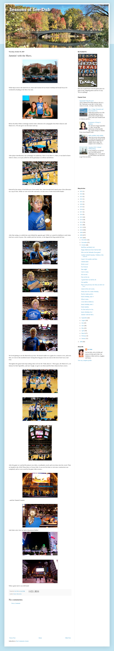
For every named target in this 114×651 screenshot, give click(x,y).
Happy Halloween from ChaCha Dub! (91, 250)
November (84, 242)
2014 (81, 219)
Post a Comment (16, 603)
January (83, 338)
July (82, 323)
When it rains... (85, 299)
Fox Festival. (84, 267)
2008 (81, 235)
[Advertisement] (40, 620)
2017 (81, 212)
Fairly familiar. (85, 307)
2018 (81, 209)
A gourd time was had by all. (88, 279)
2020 (81, 204)
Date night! (84, 269)
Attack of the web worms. (88, 289)
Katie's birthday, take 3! (87, 296)
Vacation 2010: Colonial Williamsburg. (94, 148)
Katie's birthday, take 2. (87, 304)
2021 (81, 201)
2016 (81, 214)
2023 (81, 196)
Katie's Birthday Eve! (86, 312)
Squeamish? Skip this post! (86, 101)
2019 (81, 207)
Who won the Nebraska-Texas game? (91, 252)
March (83, 333)
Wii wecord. (84, 274)
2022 (81, 199)
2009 (81, 232)
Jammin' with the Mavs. (87, 314)
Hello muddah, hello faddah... (96, 135)
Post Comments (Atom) (22, 641)
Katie (14, 594)
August (83, 320)
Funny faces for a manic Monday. (90, 291)
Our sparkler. (84, 282)
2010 (81, 230)
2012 (81, 225)
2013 (81, 222)
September (84, 318)
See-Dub (89, 349)
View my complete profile (85, 360)
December (84, 240)
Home (40, 638)
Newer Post (12, 638)
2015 (81, 217)
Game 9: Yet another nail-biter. (89, 259)
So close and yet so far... (87, 309)
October (83, 245)
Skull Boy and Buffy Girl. (88, 247)
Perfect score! (84, 264)
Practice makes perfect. (87, 294)
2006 (81, 341)
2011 (81, 227)
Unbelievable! (85, 261)
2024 (81, 194)
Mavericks (19, 594)
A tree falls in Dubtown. (87, 302)
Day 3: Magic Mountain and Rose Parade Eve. (95, 110)
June (82, 325)
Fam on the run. (85, 277)
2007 (81, 237)
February (83, 336)
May (82, 328)
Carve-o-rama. (85, 272)
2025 (81, 191)
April (83, 330)
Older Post (68, 638)
